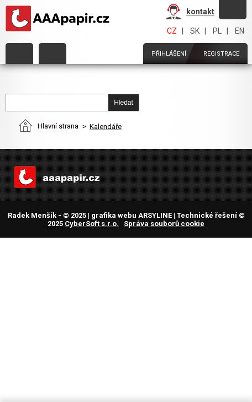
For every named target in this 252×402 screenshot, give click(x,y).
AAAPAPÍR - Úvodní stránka (60, 19)
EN (239, 30)
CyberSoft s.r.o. (92, 223)
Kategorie (19, 53)
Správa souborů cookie (164, 223)
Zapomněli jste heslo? (232, 9)
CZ (172, 30)
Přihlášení (168, 53)
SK (195, 30)
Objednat (52, 53)
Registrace (221, 53)
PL (217, 30)
